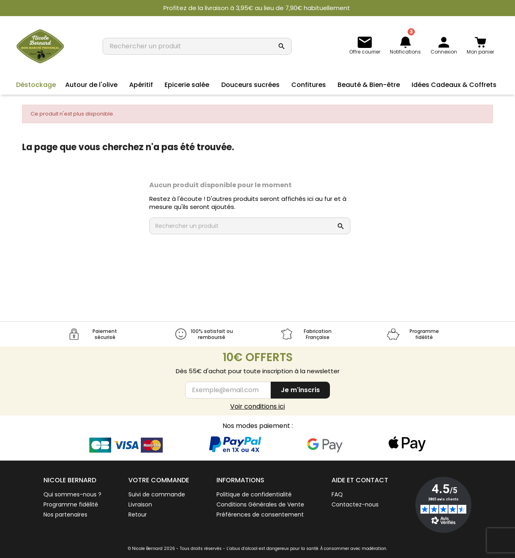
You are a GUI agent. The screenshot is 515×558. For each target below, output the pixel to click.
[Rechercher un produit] (189, 46)
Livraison (140, 504)
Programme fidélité (70, 504)
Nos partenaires (65, 514)
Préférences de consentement (260, 514)
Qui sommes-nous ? (72, 494)
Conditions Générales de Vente (260, 504)
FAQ (337, 494)
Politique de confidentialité (254, 494)
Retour (137, 514)
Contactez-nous (355, 504)
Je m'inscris (300, 390)
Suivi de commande (156, 494)
